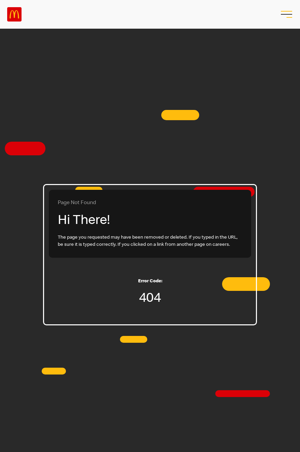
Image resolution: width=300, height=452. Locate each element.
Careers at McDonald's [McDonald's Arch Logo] (14, 14)
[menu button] (285, 14)
